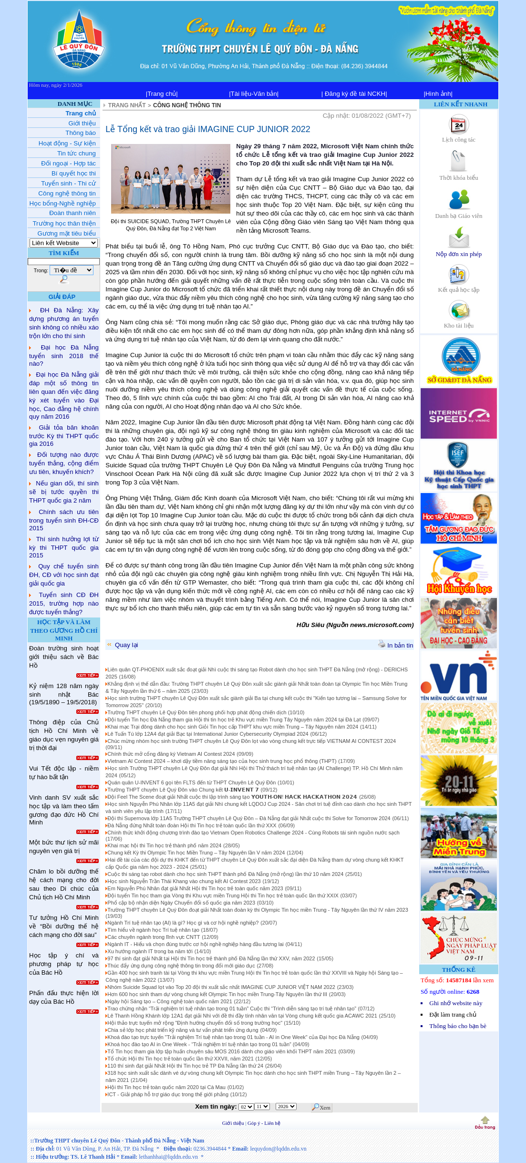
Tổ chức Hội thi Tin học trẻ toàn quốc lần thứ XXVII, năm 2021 (180, 1058)
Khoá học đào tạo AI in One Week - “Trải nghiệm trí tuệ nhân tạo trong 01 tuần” (199, 1044)
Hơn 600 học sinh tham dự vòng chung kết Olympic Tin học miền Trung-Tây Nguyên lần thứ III (217, 994)
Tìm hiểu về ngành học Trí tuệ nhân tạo (153, 930)
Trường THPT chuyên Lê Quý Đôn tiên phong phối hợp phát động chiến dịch (197, 712)
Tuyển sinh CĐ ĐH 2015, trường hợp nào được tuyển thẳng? (64, 603)
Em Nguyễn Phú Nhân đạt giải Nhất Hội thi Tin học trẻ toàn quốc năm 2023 (195, 888)
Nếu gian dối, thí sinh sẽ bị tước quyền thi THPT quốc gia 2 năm (64, 492)
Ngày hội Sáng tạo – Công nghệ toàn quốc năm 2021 (169, 1001)
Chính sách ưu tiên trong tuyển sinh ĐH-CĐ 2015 (64, 520)
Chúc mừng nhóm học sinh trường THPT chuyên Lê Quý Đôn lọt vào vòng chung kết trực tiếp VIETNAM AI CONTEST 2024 (251, 741)
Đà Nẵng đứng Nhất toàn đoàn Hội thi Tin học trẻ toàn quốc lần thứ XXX (191, 825)
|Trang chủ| (162, 93)
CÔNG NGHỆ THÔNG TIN (187, 105)
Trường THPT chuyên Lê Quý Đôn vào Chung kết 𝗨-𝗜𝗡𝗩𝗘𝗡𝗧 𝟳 (183, 789)
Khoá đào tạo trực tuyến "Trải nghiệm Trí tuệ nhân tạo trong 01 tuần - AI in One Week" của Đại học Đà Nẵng (233, 1037)
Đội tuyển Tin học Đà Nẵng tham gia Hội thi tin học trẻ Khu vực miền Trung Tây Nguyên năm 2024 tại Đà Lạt (234, 719)
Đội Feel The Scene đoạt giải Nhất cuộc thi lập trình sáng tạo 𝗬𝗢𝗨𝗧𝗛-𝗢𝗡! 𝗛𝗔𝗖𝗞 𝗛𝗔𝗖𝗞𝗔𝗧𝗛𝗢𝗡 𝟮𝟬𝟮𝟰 (232, 797)
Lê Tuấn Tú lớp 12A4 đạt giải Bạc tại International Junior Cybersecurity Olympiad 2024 (207, 734)
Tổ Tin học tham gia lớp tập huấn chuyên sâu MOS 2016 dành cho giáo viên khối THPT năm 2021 (221, 1051)
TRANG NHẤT (127, 105)
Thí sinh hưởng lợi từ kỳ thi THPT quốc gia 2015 (64, 547)
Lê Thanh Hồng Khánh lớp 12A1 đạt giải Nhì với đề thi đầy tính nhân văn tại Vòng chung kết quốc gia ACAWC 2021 (242, 1016)
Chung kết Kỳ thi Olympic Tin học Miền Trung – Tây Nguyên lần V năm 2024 (196, 852)
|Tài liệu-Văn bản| (253, 93)
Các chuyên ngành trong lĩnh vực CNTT (153, 937)
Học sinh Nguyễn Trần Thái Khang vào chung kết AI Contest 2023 (183, 881)
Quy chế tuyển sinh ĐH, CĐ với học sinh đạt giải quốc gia (64, 575)
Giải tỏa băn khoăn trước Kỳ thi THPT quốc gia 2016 (64, 435)
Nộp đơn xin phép (459, 250)
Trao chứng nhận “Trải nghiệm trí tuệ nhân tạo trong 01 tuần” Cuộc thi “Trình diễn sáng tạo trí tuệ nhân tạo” (231, 1008)
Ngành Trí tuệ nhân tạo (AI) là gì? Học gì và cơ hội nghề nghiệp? (182, 923)
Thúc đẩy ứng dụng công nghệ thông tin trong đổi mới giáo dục (181, 965)
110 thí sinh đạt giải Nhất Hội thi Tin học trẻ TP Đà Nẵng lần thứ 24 (185, 1066)
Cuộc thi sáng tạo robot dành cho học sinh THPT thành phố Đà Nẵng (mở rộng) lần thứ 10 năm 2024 (225, 874)
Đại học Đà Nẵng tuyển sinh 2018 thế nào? (64, 355)
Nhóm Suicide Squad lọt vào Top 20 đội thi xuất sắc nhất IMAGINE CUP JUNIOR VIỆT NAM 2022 (221, 987)
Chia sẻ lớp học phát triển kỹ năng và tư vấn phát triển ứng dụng (182, 1030)
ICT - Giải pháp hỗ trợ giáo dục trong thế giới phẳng (167, 1094)
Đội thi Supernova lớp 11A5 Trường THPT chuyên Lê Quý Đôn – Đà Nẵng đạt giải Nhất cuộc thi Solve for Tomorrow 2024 (248, 818)
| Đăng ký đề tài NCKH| (354, 93)
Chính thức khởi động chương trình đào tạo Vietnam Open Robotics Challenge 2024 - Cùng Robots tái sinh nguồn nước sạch (253, 832)
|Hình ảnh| (438, 93)
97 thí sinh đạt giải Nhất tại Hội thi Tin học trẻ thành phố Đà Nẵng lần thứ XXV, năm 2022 (211, 958)
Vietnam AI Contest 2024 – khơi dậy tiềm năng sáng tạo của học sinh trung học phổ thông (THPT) (221, 761)
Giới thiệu (234, 1123)
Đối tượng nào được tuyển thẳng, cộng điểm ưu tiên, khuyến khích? (64, 463)
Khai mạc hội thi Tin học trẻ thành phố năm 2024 (164, 845)
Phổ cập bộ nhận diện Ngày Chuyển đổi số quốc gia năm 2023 (181, 903)
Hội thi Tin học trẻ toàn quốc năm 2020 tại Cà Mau (166, 1087)
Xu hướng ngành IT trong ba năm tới (150, 951)
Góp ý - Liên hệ (264, 1123)
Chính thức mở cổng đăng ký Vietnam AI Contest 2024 (171, 754)
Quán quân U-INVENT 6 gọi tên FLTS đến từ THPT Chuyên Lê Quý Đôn (191, 782)
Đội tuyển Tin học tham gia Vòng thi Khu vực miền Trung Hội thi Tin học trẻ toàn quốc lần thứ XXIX (222, 895)
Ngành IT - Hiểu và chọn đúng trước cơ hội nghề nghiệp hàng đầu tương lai (195, 944)
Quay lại (122, 644)
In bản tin (395, 645)
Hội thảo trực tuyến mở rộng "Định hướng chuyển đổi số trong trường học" (195, 1023)
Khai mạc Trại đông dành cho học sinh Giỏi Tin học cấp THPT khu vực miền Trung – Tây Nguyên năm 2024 (232, 727)
